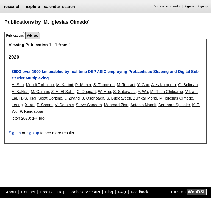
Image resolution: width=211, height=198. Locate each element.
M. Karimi (64, 84)
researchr (13, 6)
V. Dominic (64, 105)
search (68, 6)
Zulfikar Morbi (145, 98)
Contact (28, 192)
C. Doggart (86, 91)
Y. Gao (143, 84)
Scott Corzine (50, 98)
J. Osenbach (93, 98)
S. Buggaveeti (118, 98)
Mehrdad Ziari (116, 105)
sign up (32, 133)
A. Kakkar (20, 91)
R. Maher (83, 84)
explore (33, 6)
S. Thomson (104, 84)
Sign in (189, 6)
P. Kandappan (32, 111)
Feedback (139, 192)
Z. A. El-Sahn (62, 91)
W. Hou (104, 91)
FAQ (122, 192)
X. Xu (30, 105)
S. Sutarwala (124, 91)
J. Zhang (72, 98)
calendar (52, 6)
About (11, 192)
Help (61, 192)
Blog (109, 192)
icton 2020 (21, 118)
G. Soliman (188, 84)
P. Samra (45, 105)
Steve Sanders (89, 105)
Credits (46, 192)
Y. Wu (143, 91)
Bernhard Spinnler (174, 105)
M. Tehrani (126, 84)
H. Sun (18, 84)
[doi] (42, 118)
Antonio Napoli (143, 105)
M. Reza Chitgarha (166, 91)
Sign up (203, 6)
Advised (32, 35)
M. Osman (40, 91)
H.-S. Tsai (27, 98)
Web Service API (85, 192)
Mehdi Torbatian (40, 84)
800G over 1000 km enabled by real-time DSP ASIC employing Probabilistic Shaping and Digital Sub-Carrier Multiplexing (106, 74)
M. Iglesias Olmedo (176, 98)
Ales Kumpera (163, 84)
